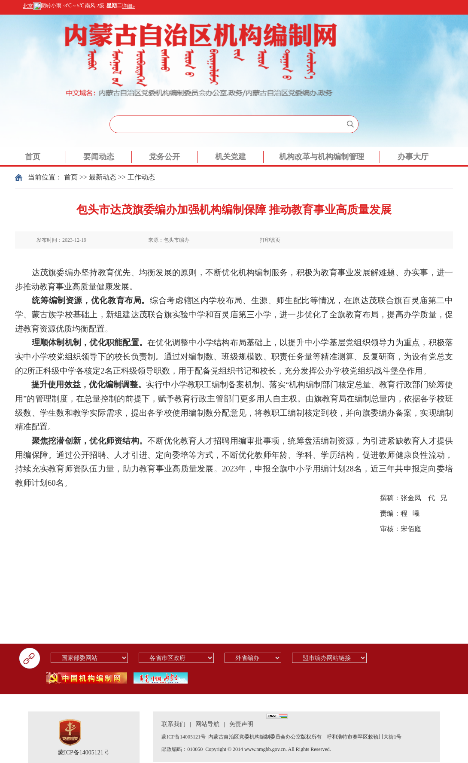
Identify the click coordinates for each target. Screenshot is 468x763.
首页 (32, 156)
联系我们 (173, 724)
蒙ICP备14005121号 (83, 752)
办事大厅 (413, 156)
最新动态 (102, 177)
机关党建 (230, 156)
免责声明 (241, 724)
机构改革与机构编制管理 (321, 156)
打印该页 (270, 240)
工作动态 (141, 177)
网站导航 (207, 724)
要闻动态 (98, 156)
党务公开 (164, 156)
